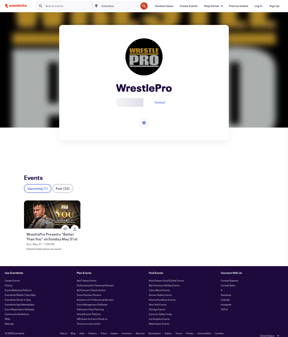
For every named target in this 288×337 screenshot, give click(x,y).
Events (28, 155)
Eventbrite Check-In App (18, 293)
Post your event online (89, 317)
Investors (127, 326)
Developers (154, 326)
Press (104, 326)
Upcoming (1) (38, 182)
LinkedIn (225, 293)
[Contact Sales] (164, 6)
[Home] (16, 6)
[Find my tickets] (238, 6)
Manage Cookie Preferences (144, 331)
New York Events (158, 297)
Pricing (8, 278)
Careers (92, 326)
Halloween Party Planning (90, 302)
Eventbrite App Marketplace (19, 297)
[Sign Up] (274, 6)
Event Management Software (92, 297)
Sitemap (9, 317)
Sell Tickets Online (87, 274)
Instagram (226, 297)
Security (140, 326)
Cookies (219, 326)
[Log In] (258, 6)
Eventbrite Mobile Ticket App (20, 288)
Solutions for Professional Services (95, 293)
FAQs (7, 312)
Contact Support (229, 274)
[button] (213, 6)
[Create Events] (188, 6)
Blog (73, 326)
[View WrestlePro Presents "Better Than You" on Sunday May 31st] (52, 208)
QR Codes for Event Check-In (92, 312)
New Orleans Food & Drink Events (166, 274)
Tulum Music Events (159, 283)
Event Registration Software (19, 302)
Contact (160, 102)
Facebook (226, 288)
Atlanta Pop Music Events (162, 293)
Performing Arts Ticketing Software (95, 278)
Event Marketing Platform (18, 283)
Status (168, 326)
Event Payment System (89, 288)
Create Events (12, 274)
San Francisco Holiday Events (164, 278)
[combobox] (120, 6)
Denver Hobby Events (160, 288)
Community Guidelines (17, 307)
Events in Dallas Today (160, 307)
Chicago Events (157, 302)
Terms (178, 326)
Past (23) (63, 182)
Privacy (190, 326)
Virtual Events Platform (89, 307)
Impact (114, 326)
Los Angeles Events (159, 312)
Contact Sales (228, 278)
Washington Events (159, 317)
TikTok (224, 302)
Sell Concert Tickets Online (91, 283)
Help (81, 326)
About (63, 326)
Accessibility (204, 326)
